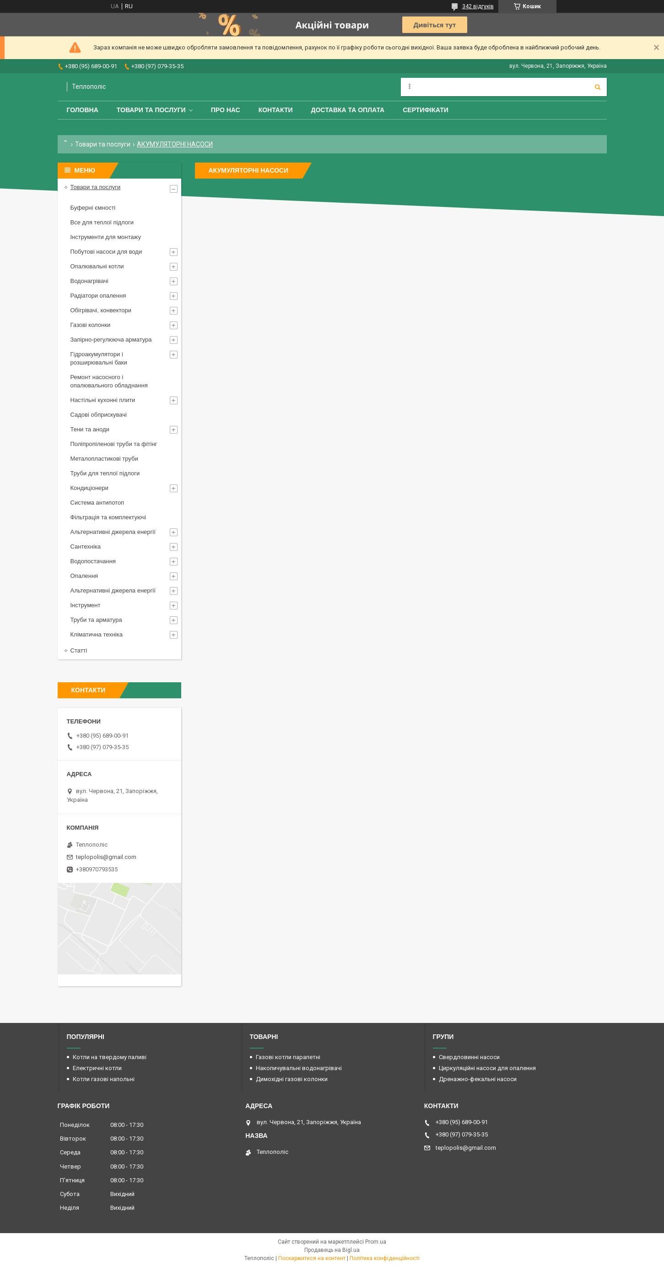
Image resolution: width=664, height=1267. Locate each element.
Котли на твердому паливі (109, 1057)
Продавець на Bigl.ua (332, 1250)
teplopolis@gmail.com (106, 857)
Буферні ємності (93, 207)
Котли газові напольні (104, 1079)
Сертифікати (425, 110)
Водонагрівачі (89, 280)
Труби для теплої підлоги (105, 473)
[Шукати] (597, 87)
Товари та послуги (151, 110)
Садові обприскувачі (98, 414)
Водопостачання (93, 561)
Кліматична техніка (96, 634)
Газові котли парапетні (288, 1057)
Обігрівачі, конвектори (101, 310)
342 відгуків (478, 6)
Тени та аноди (89, 429)
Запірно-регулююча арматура (111, 339)
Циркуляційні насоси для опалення (487, 1068)
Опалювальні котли (97, 266)
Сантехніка (85, 546)
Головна (82, 110)
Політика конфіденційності (385, 1258)
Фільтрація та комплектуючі (108, 517)
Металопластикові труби (104, 458)
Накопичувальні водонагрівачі (299, 1068)
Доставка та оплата (348, 110)
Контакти (276, 110)
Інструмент (85, 605)
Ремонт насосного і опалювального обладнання (109, 381)
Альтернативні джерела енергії (113, 531)
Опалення (84, 575)
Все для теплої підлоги (102, 222)
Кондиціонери (89, 487)
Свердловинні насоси (469, 1057)
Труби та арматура (96, 619)
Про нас (225, 110)
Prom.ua (375, 1242)
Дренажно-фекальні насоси (478, 1079)
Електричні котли (97, 1068)
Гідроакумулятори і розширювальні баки (98, 358)
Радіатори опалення (98, 295)
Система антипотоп (97, 502)
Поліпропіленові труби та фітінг (113, 443)
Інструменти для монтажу (105, 237)
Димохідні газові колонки (292, 1079)
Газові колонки (90, 324)
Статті (78, 650)
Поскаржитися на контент (311, 1258)
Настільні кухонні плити (102, 400)
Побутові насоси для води (106, 251)
